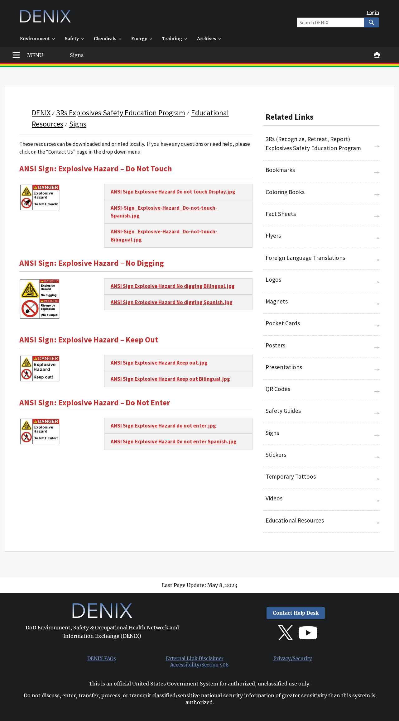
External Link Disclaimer (195, 658)
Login (373, 12)
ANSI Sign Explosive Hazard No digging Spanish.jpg (172, 302)
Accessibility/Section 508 (199, 665)
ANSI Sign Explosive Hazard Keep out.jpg (159, 362)
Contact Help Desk (296, 613)
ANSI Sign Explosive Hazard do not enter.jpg (163, 425)
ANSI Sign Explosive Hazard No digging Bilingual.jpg (173, 286)
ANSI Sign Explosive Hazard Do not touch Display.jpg (173, 191)
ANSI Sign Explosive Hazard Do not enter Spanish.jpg (174, 441)
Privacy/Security (292, 658)
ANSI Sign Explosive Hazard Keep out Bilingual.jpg (170, 378)
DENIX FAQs (101, 658)
